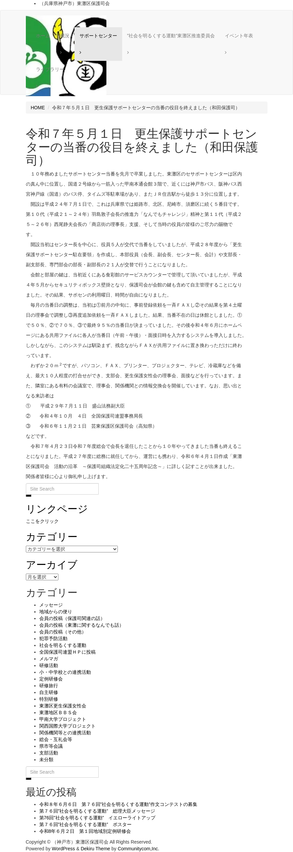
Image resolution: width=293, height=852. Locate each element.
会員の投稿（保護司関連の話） (72, 618)
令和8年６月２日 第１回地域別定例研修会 (85, 831)
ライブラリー (50, 69)
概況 (64, 35)
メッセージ (51, 605)
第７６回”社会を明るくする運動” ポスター (85, 824)
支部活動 (48, 753)
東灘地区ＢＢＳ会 (58, 712)
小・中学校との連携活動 (65, 672)
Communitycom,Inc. (138, 848)
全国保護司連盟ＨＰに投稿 (67, 652)
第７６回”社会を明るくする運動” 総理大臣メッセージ (97, 811)
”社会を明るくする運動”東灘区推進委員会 (171, 35)
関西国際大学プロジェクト (67, 726)
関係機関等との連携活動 (65, 732)
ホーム (43, 35)
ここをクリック (42, 521)
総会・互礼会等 (55, 739)
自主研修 (48, 692)
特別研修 (48, 699)
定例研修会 (51, 679)
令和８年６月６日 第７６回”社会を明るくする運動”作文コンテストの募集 (118, 804)
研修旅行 (48, 685)
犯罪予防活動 (53, 638)
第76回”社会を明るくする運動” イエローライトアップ (97, 817)
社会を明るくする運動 (62, 645)
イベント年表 (239, 35)
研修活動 (48, 665)
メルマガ (48, 658)
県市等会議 (51, 746)
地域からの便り (55, 611)
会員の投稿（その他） (62, 631)
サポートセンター (98, 35)
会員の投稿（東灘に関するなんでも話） (81, 625)
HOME (38, 107)
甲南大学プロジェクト (62, 719)
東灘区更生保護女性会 (62, 705)
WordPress (63, 848)
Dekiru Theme (95, 848)
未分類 (46, 759)
